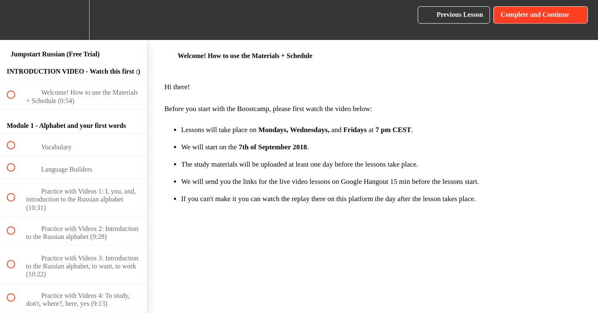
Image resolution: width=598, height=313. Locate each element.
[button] (15, 20)
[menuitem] (73, 20)
